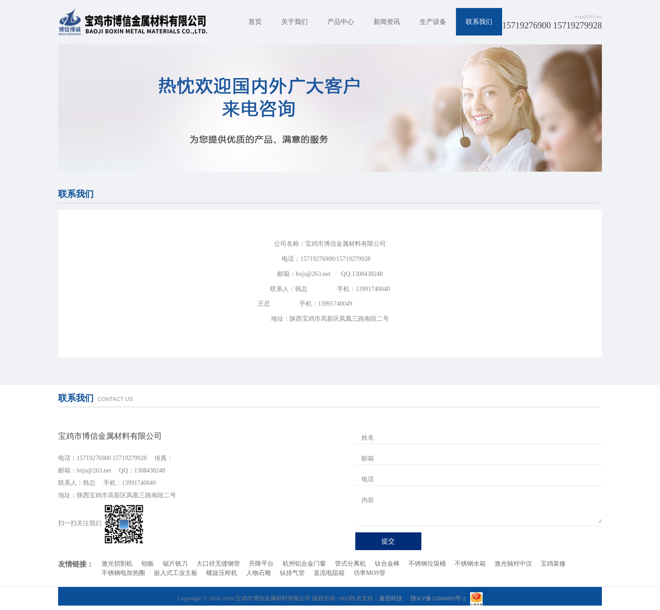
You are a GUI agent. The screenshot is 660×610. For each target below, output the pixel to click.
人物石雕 (258, 573)
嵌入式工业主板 (175, 573)
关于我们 (294, 21)
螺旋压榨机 (221, 573)
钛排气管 (292, 573)
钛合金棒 (387, 563)
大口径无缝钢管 (218, 563)
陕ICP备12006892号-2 (438, 598)
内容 (367, 500)
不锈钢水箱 (470, 563)
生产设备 (433, 21)
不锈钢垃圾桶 (427, 563)
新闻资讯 (386, 21)
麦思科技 (390, 598)
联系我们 (479, 21)
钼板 (147, 563)
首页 (255, 21)
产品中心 (340, 21)
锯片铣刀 (175, 563)
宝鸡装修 (553, 563)
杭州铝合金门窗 (304, 563)
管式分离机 (350, 563)
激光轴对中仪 (513, 563)
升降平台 (261, 563)
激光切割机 (117, 563)
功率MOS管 (369, 573)
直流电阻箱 (329, 573)
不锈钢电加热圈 (123, 573)
